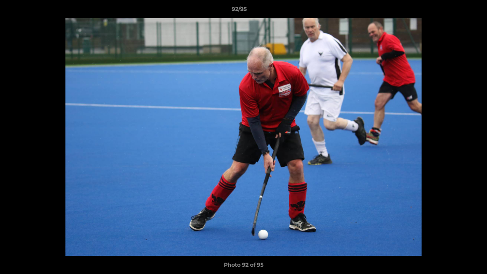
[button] (455, 11)
